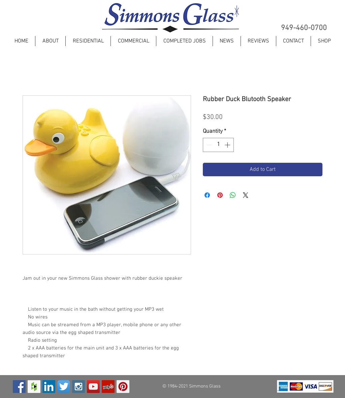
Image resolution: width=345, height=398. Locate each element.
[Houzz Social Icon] (34, 386)
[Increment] (228, 145)
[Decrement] (209, 145)
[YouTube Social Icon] (93, 386)
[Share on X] (246, 195)
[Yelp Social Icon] (108, 386)
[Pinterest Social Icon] (123, 386)
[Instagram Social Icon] (78, 386)
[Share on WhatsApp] (233, 195)
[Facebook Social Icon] (19, 386)
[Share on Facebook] (207, 195)
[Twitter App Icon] (63, 386)
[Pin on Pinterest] (220, 195)
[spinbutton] (218, 145)
